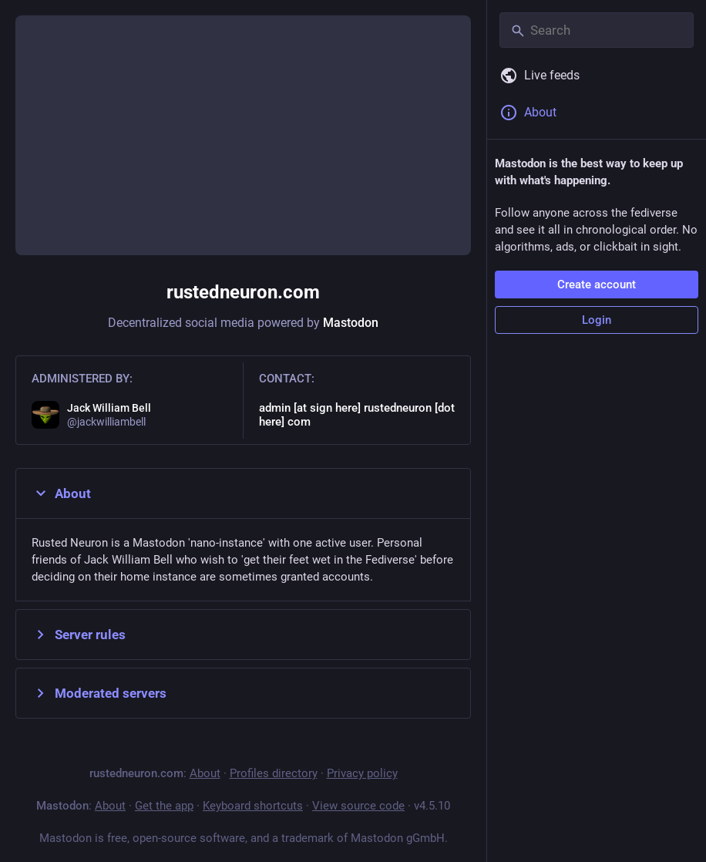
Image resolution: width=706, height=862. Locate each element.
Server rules (79, 634)
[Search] (596, 30)
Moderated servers (99, 693)
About (61, 493)
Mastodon (350, 322)
